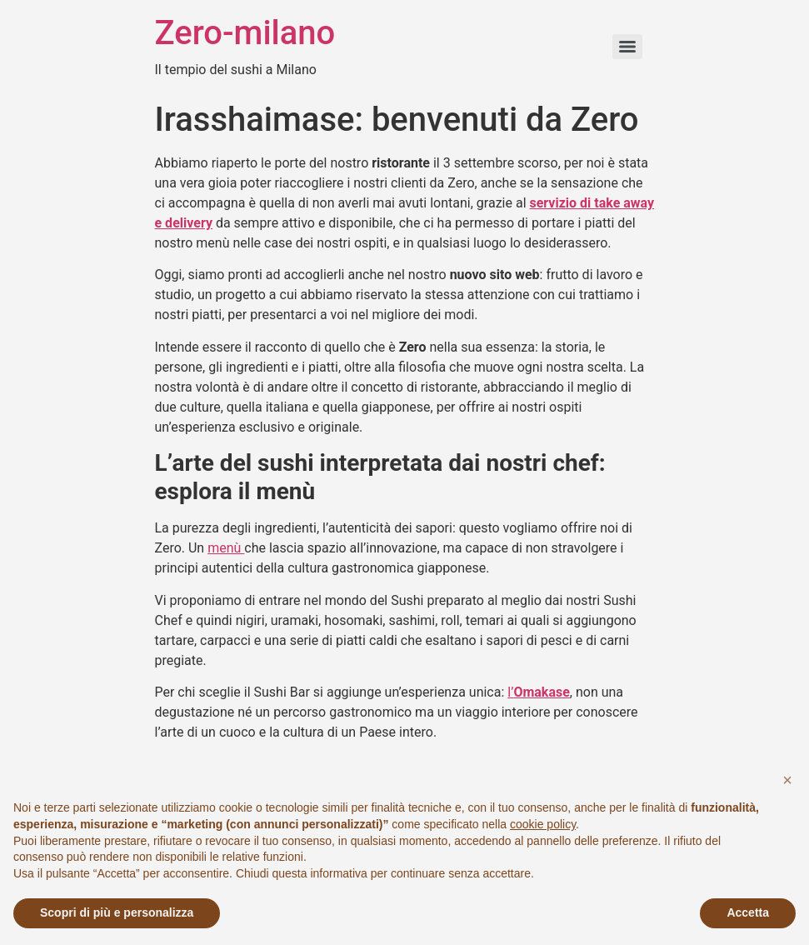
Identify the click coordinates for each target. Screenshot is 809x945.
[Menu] (627, 46)
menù (225, 548)
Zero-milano (245, 32)
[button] (787, 780)
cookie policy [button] (543, 824)
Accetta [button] (748, 912)
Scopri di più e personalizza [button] (116, 912)
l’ (538, 692)
